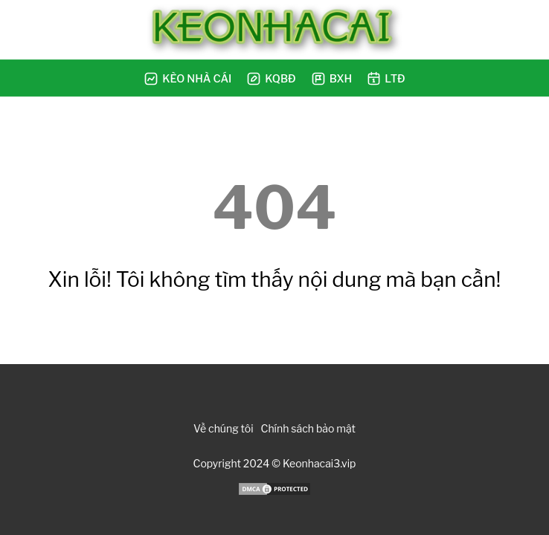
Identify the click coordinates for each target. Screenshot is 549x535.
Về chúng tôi (223, 428)
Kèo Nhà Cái (187, 78)
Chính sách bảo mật (308, 428)
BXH (332, 78)
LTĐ (386, 78)
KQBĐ (270, 78)
